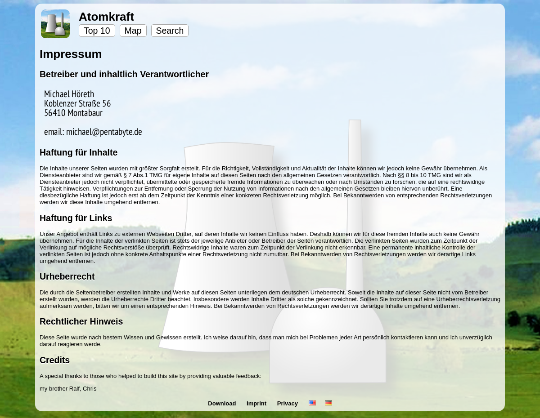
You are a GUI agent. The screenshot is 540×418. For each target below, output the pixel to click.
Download (223, 403)
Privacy (288, 403)
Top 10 (97, 31)
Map (133, 31)
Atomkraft (106, 16)
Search (170, 31)
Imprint (257, 403)
